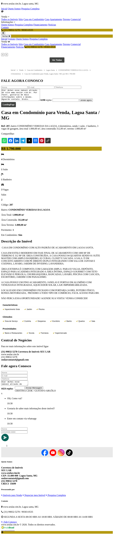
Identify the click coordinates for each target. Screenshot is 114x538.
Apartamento (56, 19)
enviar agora (90, 102)
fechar (6, 36)
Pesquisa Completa (30, 8)
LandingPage (8, 107)
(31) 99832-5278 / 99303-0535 (40, 47)
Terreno (66, 19)
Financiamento (40, 24)
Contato (5, 27)
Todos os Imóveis (9, 19)
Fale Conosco (9, 525)
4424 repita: (7, 391)
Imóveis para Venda (11, 498)
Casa (47, 19)
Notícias (52, 24)
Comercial (76, 19)
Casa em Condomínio (34, 19)
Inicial (4, 8)
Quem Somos (14, 8)
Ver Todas (57, 60)
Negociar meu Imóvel (34, 498)
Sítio (21, 19)
